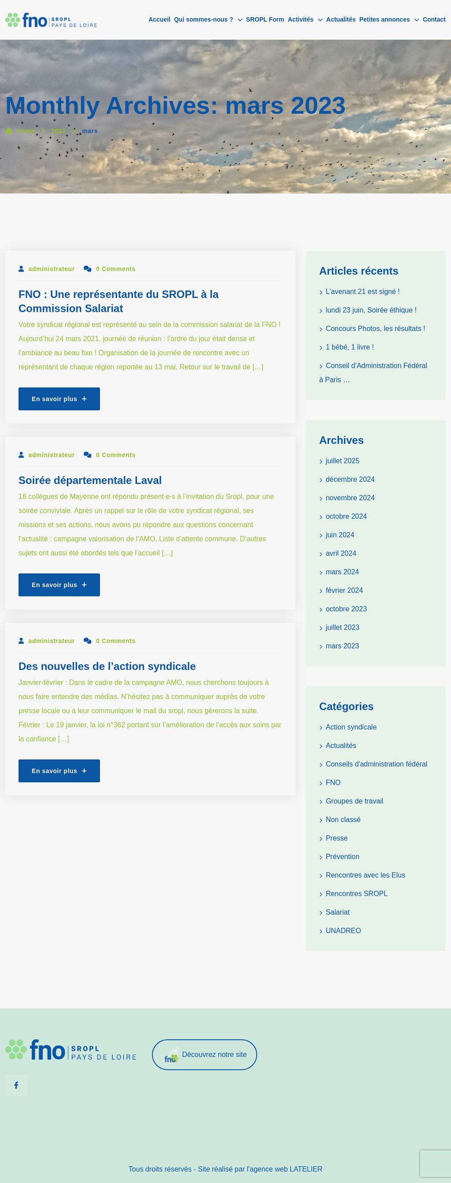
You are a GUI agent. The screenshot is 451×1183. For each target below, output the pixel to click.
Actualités (341, 19)
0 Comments (110, 268)
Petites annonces (384, 19)
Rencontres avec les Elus (366, 875)
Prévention (343, 856)
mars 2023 (342, 646)
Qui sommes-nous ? (203, 19)
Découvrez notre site (205, 1055)
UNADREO (343, 930)
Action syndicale (351, 727)
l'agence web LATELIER (284, 1169)
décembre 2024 (350, 479)
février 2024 (344, 590)
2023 (58, 130)
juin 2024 (340, 535)
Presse (337, 838)
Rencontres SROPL (357, 893)
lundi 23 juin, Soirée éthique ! (371, 310)
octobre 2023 (346, 609)
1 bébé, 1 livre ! (350, 347)
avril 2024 (341, 553)
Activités (300, 19)
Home (20, 130)
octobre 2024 (346, 516)
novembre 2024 (350, 498)
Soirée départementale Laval (90, 480)
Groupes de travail (355, 801)
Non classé (343, 819)
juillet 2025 (343, 461)
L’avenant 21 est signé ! (363, 291)
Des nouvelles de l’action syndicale (107, 666)
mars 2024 (342, 572)
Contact (434, 19)
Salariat (338, 912)
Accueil (159, 19)
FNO (333, 782)
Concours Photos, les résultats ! (375, 328)
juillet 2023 (343, 627)
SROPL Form (265, 19)
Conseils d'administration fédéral (377, 764)
